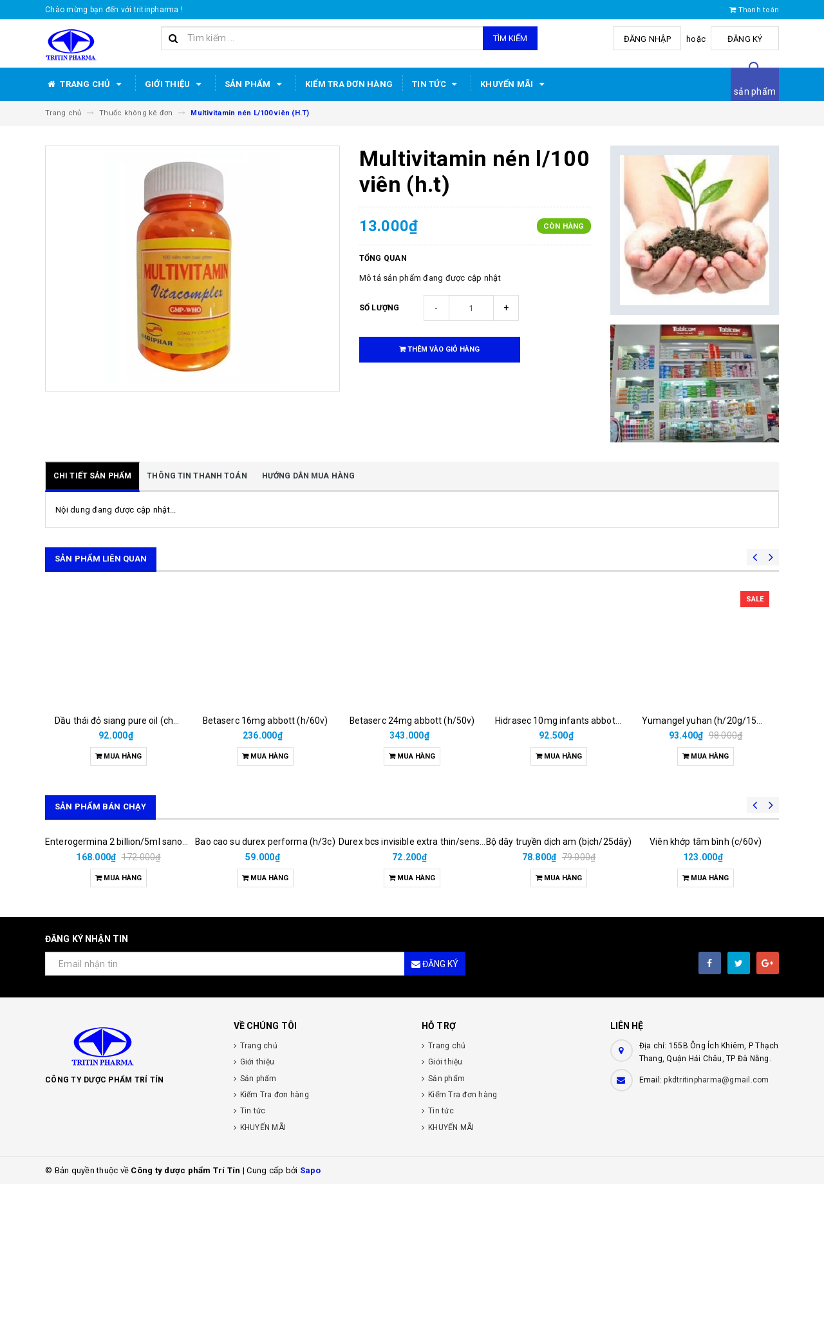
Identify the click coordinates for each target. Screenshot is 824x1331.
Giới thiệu (175, 84)
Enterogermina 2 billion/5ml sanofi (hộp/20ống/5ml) (154, 988)
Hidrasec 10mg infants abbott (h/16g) (573, 720)
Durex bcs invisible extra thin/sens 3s (415, 988)
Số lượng (379, 307)
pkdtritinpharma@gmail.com (716, 1226)
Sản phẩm (255, 84)
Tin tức (436, 84)
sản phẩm (755, 91)
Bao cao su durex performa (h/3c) (265, 988)
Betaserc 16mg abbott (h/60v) (265, 720)
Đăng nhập (652, 39)
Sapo (310, 1317)
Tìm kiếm (510, 38)
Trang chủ (85, 84)
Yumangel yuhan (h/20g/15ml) (706, 720)
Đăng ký (747, 39)
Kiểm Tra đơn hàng (349, 84)
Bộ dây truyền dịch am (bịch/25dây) (559, 946)
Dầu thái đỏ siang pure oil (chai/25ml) (132, 720)
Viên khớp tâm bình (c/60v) (706, 988)
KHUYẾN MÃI (514, 84)
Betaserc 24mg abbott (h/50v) (412, 720)
